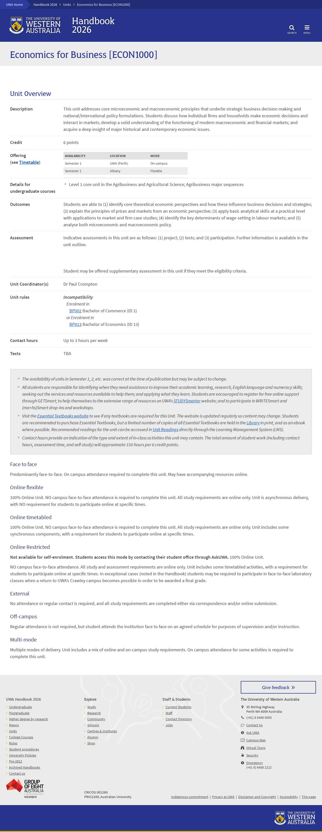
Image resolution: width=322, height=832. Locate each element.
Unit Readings (165, 429)
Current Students (178, 707)
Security (252, 755)
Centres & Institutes (102, 731)
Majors (14, 725)
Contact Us (254, 725)
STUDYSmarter (187, 401)
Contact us (17, 773)
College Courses (21, 737)
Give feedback (275, 687)
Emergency (254, 763)
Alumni (92, 737)
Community (96, 719)
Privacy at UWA (223, 797)
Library (253, 423)
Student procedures (24, 749)
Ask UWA (252, 732)
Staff (169, 713)
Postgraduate (19, 713)
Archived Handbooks (24, 767)
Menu (307, 28)
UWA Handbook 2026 (23, 699)
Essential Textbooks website (63, 416)
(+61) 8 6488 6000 (259, 717)
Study (91, 707)
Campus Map (256, 740)
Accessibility (289, 797)
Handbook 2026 (45, 4)
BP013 (75, 324)
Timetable (29, 162)
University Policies (22, 755)
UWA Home (14, 4)
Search (292, 28)
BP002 (75, 311)
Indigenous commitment (189, 797)
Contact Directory (179, 719)
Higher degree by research (28, 719)
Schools (93, 725)
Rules (13, 743)
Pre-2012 (15, 761)
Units (67, 4)
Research (94, 713)
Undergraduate (20, 707)
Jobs (169, 725)
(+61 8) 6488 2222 (259, 767)
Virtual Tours (255, 747)
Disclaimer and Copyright (257, 797)
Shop (91, 743)
